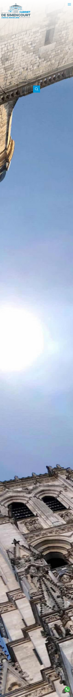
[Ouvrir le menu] (70, 4)
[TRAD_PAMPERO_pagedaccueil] (15, 18)
